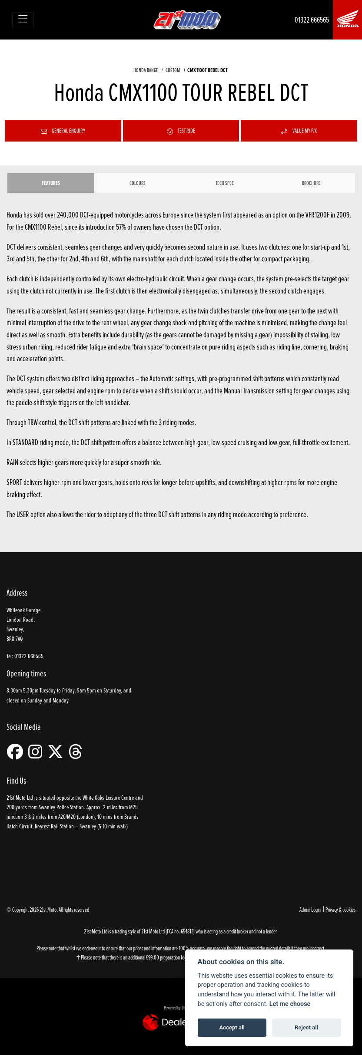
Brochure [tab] (311, 183)
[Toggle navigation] (23, 19)
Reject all (306, 1027)
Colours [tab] (138, 183)
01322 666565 (312, 19)
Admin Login (310, 909)
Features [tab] (51, 183)
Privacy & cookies (340, 909)
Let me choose (290, 1004)
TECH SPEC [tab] (225, 183)
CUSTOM (173, 70)
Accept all (232, 1027)
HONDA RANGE (145, 70)
